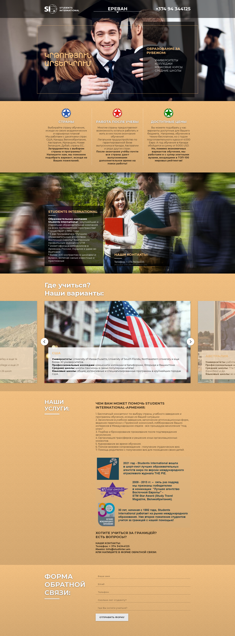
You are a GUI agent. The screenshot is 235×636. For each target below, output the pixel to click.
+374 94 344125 (173, 8)
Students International (69, 9)
